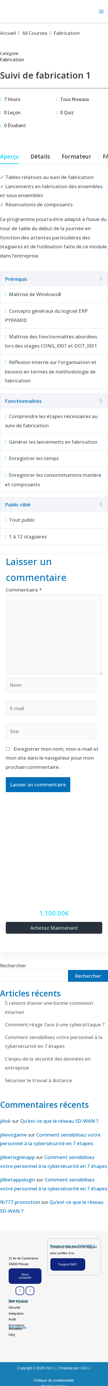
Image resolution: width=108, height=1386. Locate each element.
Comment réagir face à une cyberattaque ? (55, 1024)
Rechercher (13, 965)
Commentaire (24, 589)
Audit (12, 1319)
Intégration (16, 1313)
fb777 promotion (20, 1202)
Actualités (15, 1328)
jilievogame (13, 1134)
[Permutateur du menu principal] (101, 11)
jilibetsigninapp (17, 1157)
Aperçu (9, 157)
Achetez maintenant (54, 927)
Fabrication (12, 59)
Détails (40, 157)
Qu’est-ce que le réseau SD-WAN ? (59, 1121)
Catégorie (9, 53)
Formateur (76, 157)
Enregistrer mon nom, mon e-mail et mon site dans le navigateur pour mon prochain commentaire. (52, 758)
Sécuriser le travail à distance (38, 1080)
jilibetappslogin (17, 1179)
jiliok (5, 1121)
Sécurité (14, 1307)
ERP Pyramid (18, 1301)
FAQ (12, 1335)
